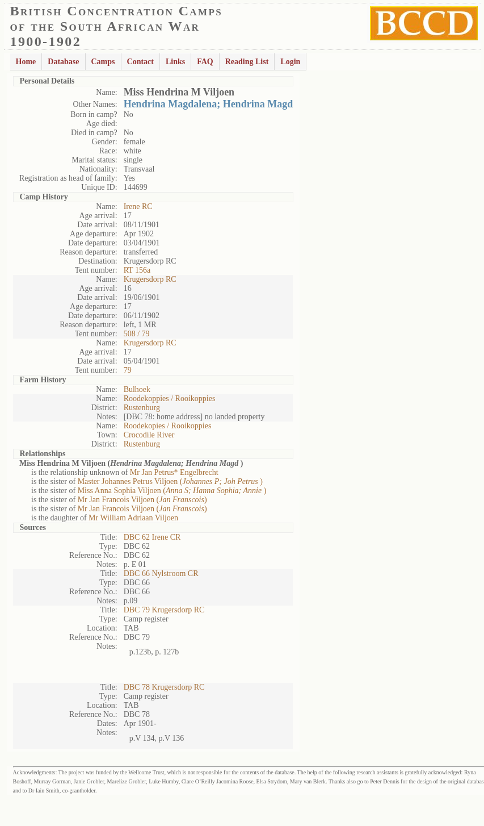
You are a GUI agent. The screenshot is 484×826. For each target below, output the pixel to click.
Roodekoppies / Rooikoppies (170, 398)
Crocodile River (149, 435)
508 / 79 (137, 333)
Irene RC (138, 206)
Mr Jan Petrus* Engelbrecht (174, 472)
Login (290, 61)
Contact (140, 61)
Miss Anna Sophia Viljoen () (172, 490)
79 (128, 370)
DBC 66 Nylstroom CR (161, 573)
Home (26, 61)
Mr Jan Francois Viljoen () (142, 499)
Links (175, 61)
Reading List (247, 61)
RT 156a (137, 270)
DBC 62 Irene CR (152, 537)
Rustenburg (142, 407)
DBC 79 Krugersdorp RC (164, 610)
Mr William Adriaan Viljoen (133, 518)
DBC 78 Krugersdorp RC (164, 687)
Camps (103, 61)
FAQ (205, 61)
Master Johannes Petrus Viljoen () (170, 481)
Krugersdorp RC (150, 279)
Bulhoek (137, 389)
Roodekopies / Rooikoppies (168, 426)
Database (63, 61)
